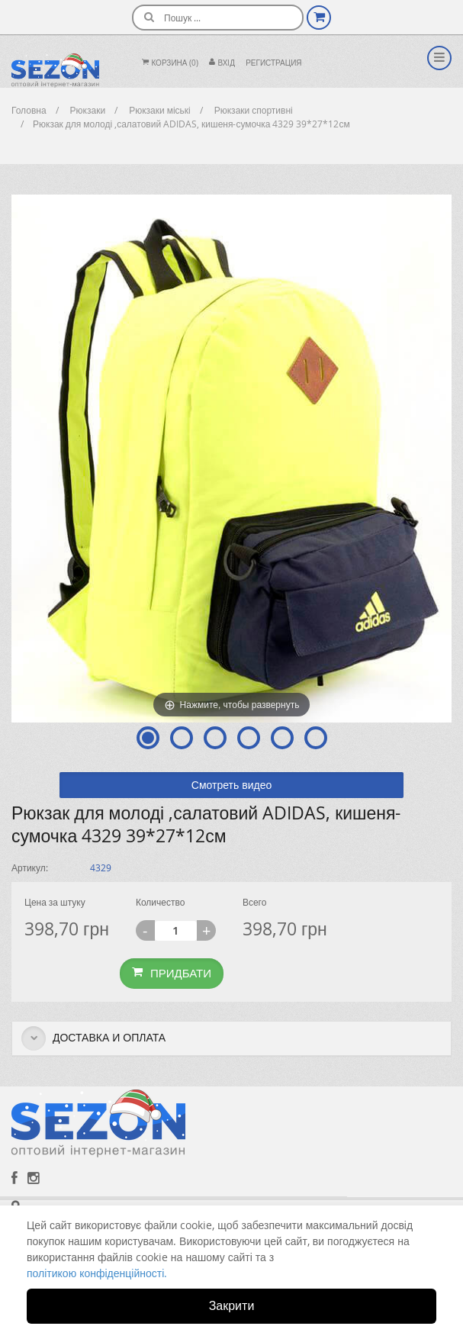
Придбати (171, 972)
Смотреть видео (231, 784)
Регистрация (273, 63)
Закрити (232, 1305)
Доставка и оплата (93, 1038)
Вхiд (222, 63)
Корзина (170, 63)
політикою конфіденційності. (97, 1273)
